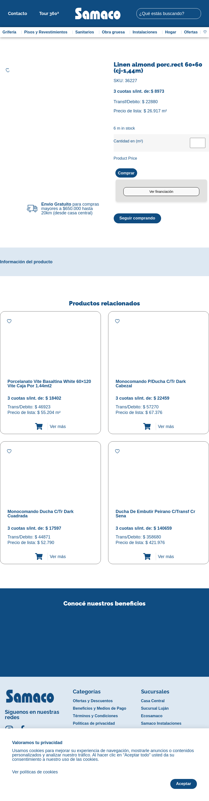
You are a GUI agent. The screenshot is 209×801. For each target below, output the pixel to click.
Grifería (10, 32)
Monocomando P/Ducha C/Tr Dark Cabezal (151, 384)
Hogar (172, 32)
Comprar (127, 173)
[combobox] (168, 13)
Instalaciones (146, 32)
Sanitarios (85, 32)
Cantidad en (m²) (128, 141)
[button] (3, 637)
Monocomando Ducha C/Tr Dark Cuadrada (40, 514)
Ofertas (191, 32)
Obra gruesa (114, 32)
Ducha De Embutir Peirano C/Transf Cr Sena (155, 514)
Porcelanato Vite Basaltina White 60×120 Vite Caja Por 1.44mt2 (49, 384)
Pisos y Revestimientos (47, 32)
